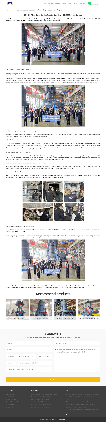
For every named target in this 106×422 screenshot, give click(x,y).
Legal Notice (61, 419)
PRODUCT (51, 4)
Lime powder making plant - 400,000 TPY (77, 407)
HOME (45, 4)
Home (7, 10)
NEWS (69, 4)
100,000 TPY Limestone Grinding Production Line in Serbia (82, 394)
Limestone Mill (10, 404)
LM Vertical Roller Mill (41, 318)
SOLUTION (58, 4)
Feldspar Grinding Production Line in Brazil (78, 402)
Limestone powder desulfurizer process (42, 404)
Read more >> (70, 415)
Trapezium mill (10, 394)
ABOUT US (76, 4)
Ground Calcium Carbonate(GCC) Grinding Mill (44, 394)
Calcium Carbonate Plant (13, 402)
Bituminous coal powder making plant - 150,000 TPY (81, 404)
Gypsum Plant (10, 407)
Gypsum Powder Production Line (40, 399)
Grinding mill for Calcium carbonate (41, 402)
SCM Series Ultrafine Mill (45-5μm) (89, 318)
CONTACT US (83, 4)
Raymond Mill (10, 397)
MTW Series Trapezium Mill (65, 318)
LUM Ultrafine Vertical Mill (17, 318)
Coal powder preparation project (40, 397)
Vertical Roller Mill (11, 399)
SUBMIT (53, 379)
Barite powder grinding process (40, 407)
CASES (64, 4)
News (13, 10)
